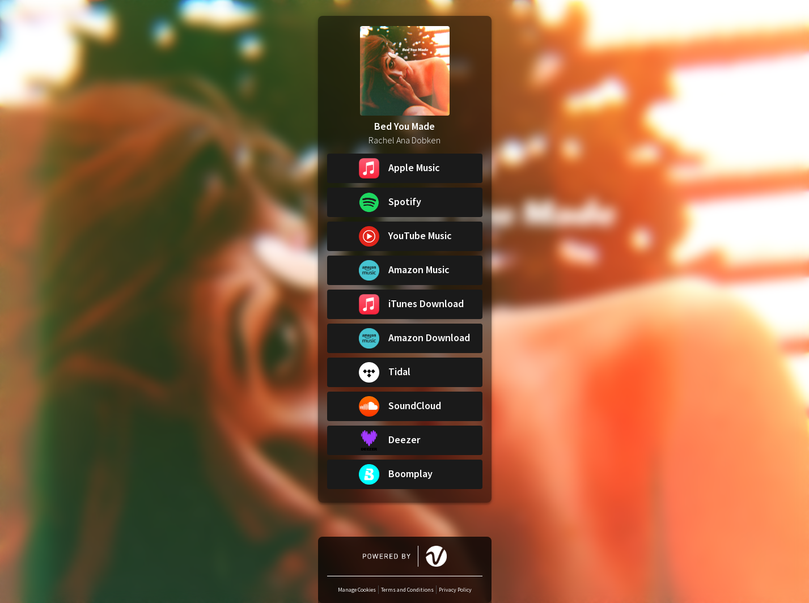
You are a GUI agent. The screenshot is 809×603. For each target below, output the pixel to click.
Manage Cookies (357, 589)
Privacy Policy (455, 589)
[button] (404, 168)
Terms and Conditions (407, 589)
